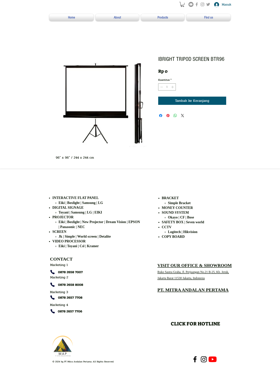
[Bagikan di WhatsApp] (175, 115)
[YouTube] (190, 4)
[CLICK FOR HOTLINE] (195, 323)
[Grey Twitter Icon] (208, 4)
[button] (182, 4)
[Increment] (172, 87)
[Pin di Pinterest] (168, 115)
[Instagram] (204, 359)
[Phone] (52, 272)
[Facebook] (195, 359)
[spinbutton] (167, 87)
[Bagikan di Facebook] (160, 115)
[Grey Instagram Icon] (202, 4)
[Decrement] (161, 87)
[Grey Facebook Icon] (196, 4)
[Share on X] (182, 115)
